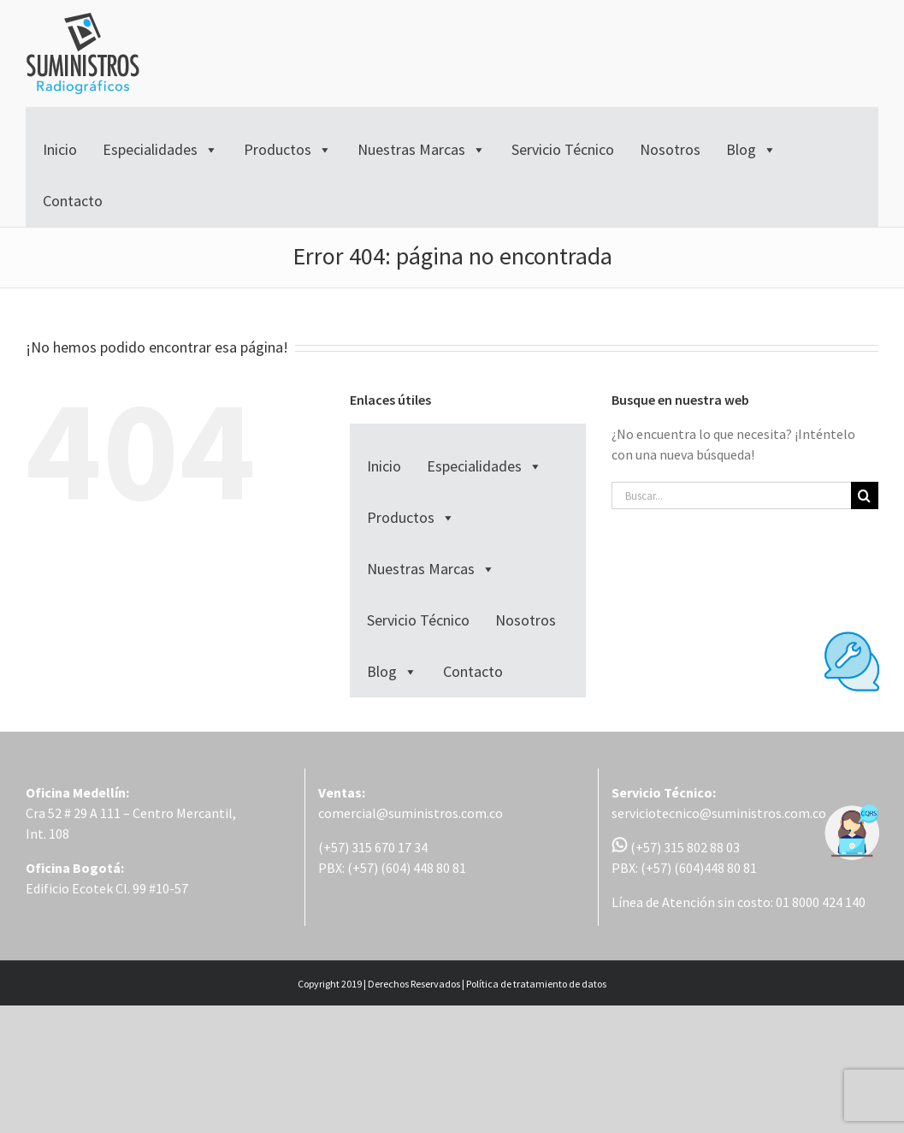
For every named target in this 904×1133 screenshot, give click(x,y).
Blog (751, 149)
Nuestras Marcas (421, 149)
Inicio (60, 149)
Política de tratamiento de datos (536, 983)
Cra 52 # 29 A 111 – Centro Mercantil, (131, 813)
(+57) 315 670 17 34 (373, 847)
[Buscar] (864, 495)
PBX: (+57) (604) (658, 867)
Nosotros (670, 149)
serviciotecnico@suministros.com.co (719, 813)
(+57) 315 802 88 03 (676, 847)
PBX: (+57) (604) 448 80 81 (392, 867)
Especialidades (160, 149)
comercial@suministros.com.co (410, 813)
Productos (288, 149)
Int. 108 (47, 833)
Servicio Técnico (562, 149)
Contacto (73, 201)
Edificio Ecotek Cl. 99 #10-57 (107, 888)
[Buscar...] (731, 495)
